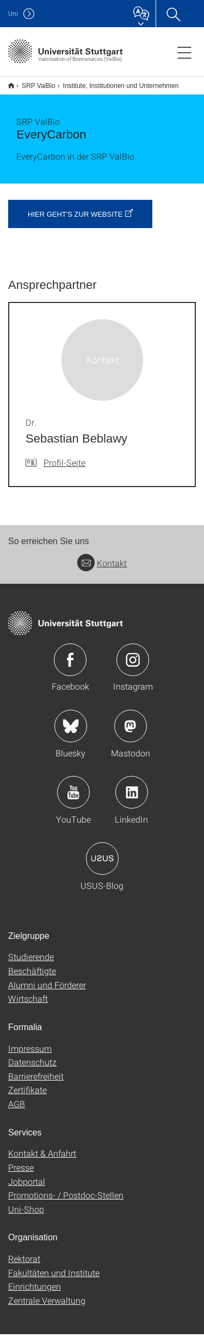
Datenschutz (32, 1065)
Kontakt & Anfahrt (42, 1157)
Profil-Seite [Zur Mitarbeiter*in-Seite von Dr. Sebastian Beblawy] (64, 466)
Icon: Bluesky (70, 730)
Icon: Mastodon (130, 730)
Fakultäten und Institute (54, 1276)
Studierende (31, 960)
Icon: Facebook (70, 663)
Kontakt (102, 566)
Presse (21, 1171)
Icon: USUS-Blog (102, 862)
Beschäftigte (32, 974)
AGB (16, 1107)
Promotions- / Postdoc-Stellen (65, 1198)
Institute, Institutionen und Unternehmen (115, 82)
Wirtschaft (28, 1002)
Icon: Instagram (132, 663)
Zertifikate (27, 1093)
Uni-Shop (26, 1213)
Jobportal (26, 1185)
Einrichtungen (34, 1290)
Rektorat (24, 1262)
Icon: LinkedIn (131, 796)
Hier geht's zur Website (75, 218)
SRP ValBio (33, 82)
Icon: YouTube (73, 796)
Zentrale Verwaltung (46, 1304)
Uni (13, 13)
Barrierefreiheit (36, 1079)
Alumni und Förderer (47, 988)
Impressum (30, 1052)
